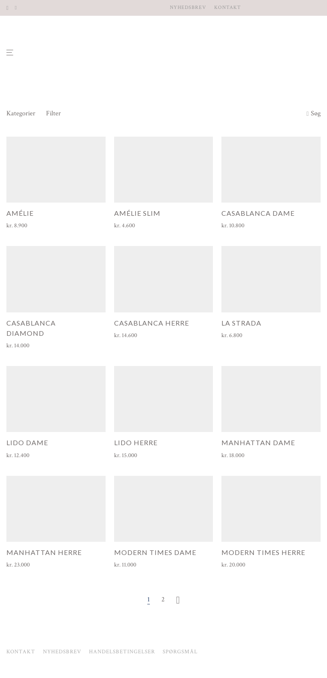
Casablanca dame (258, 213)
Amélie (20, 213)
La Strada (241, 323)
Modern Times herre (263, 552)
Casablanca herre (151, 323)
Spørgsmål (180, 651)
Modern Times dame (155, 552)
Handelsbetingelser (122, 651)
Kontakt (227, 7)
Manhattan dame (258, 442)
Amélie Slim (137, 213)
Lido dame (27, 442)
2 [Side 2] (163, 599)
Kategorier (20, 113)
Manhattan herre (44, 552)
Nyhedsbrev (188, 7)
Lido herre (136, 442)
